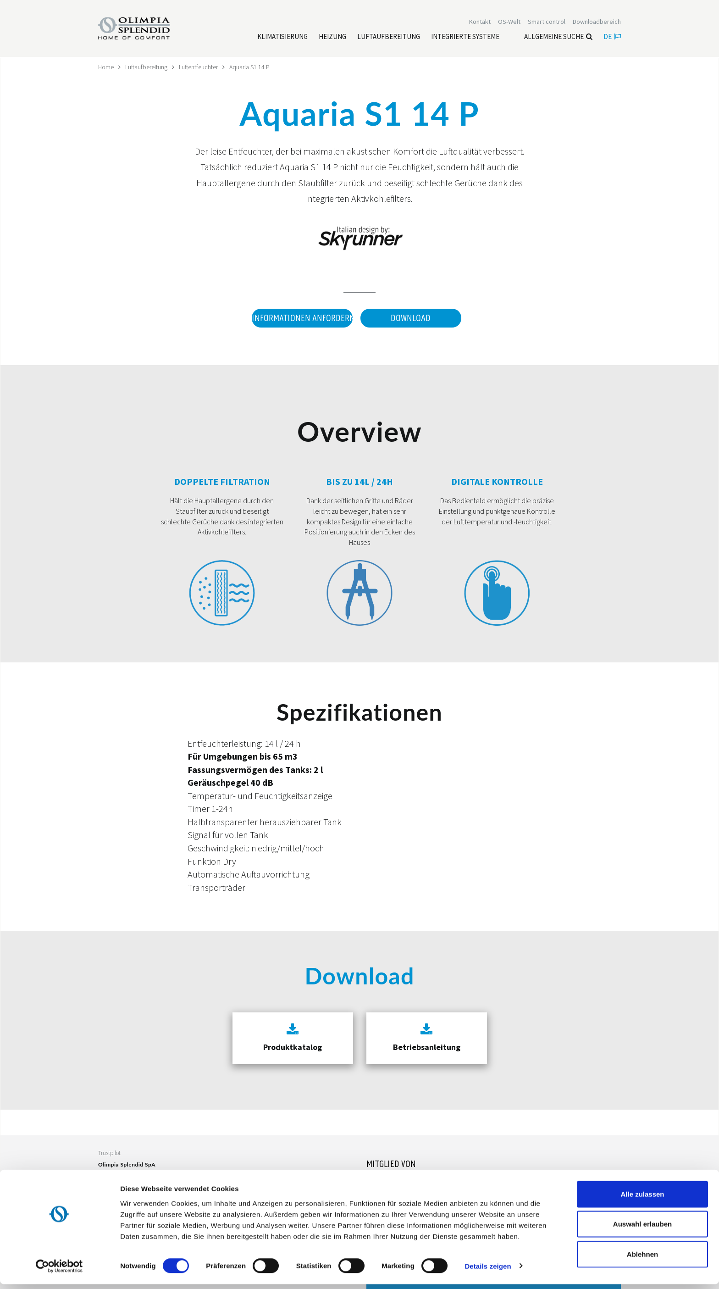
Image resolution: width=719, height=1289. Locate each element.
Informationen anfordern (301, 318)
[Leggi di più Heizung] (332, 37)
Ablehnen (642, 1259)
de (612, 37)
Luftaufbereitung (147, 67)
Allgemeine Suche (558, 37)
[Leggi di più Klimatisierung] (282, 37)
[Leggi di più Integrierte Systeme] (465, 37)
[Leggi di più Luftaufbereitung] (388, 37)
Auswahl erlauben (642, 1229)
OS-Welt (509, 22)
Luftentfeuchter (199, 67)
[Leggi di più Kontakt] (480, 22)
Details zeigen (488, 1271)
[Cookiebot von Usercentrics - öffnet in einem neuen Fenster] (59, 1271)
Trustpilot (109, 1152)
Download (411, 318)
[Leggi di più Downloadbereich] (597, 22)
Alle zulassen (642, 1199)
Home (106, 67)
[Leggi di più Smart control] (546, 22)
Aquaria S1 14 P (251, 67)
